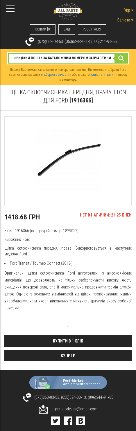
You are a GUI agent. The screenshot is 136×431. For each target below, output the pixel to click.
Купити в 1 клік (68, 341)
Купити (68, 355)
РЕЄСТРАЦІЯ (92, 29)
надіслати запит (102, 75)
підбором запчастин (56, 75)
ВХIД (66, 29)
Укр (128, 10)
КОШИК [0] (43, 29)
